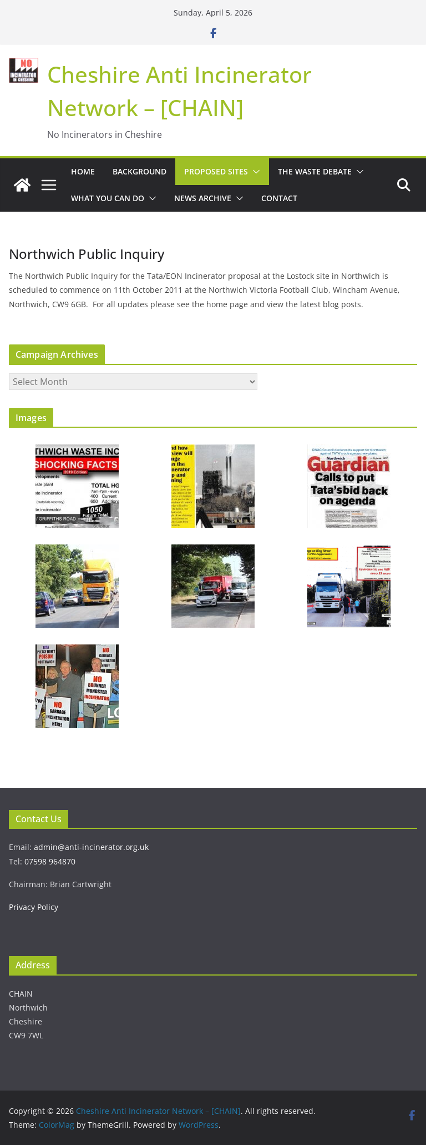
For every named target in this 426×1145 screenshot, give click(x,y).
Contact (279, 198)
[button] (254, 171)
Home (83, 171)
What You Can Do (107, 198)
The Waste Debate (315, 171)
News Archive (202, 198)
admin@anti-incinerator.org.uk (91, 847)
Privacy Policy (33, 907)
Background (139, 171)
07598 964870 (49, 861)
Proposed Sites (216, 171)
